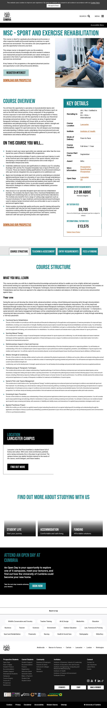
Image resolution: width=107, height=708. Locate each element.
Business (8, 628)
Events (89, 669)
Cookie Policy (95, 3)
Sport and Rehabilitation (12, 634)
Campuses (6, 676)
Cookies (9, 705)
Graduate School (59, 675)
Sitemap (64, 705)
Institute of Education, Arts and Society (66, 665)
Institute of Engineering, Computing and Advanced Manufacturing (66, 668)
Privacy (18, 705)
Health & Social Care (64, 634)
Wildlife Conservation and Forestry (20, 621)
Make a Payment (27, 676)
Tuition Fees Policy (73, 232)
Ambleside (41, 647)
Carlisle (68, 647)
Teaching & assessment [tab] (43, 251)
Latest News (91, 667)
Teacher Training (46, 621)
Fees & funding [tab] (90, 251)
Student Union (26, 681)
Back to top (53, 611)
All (81, 179)
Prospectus (85, 171)
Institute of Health (87, 131)
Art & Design (64, 621)
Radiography (83, 634)
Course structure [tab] (19, 251)
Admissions (7, 685)
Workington (100, 647)
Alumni (39, 669)
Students (62, 687)
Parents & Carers (42, 665)
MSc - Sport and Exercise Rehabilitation (51, 33)
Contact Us (90, 662)
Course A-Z (7, 681)
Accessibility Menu (97, 25)
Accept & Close (53, 6)
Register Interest (16, 73)
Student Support (8, 671)
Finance (24, 667)
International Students (10, 674)
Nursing (46, 634)
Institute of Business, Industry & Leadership (68, 662)
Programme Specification (85, 168)
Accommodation (8, 669)
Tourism (22, 628)
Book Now (37, 586)
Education (95, 621)
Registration (25, 669)
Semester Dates (27, 674)
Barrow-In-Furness (55, 647)
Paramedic (32, 634)
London (89, 647)
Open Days (6, 662)
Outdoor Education (70, 628)
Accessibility (39, 705)
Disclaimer (27, 705)
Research (40, 671)
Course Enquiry (8, 678)
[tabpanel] (53, 340)
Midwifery (99, 634)
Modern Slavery (52, 705)
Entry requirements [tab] (69, 251)
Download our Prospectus (17, 80)
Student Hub (26, 678)
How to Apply (7, 665)
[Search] (84, 16)
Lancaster (84, 124)
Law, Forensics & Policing (93, 628)
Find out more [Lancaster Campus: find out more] (17, 467)
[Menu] (99, 16)
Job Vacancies (92, 665)
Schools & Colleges (43, 667)
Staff (78, 687)
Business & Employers (44, 662)
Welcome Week (27, 671)
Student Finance (8, 667)
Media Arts (80, 621)
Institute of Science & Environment (65, 673)
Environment (51, 628)
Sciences (36, 628)
